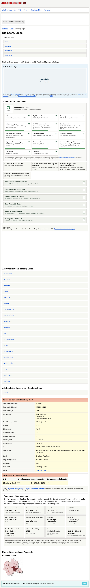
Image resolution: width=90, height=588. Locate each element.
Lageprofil (7, 46)
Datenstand (8, 55)
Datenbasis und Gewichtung (67, 157)
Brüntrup (7, 285)
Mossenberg (8, 351)
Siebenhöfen (8, 363)
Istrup (6, 333)
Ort (19, 10)
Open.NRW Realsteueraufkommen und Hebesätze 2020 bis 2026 (26, 488)
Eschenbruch (9, 309)
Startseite (5, 29)
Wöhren (7, 381)
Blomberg (7, 279)
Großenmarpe (9, 315)
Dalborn (7, 297)
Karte (6, 41)
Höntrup (7, 327)
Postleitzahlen (36, 10)
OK (84, 584)
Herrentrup (8, 321)
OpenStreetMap (15, 94)
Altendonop (8, 273)
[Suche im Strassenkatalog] (45, 17)
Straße (25, 10)
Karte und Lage (41, 470)
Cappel (6, 291)
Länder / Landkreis (9, 10)
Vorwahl (47, 10)
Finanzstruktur (8, 51)
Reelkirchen (8, 357)
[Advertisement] (45, 249)
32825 (6, 393)
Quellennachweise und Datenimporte (64, 229)
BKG (79, 94)
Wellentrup (8, 375)
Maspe (6, 345)
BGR (51, 96)
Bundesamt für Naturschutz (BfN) (27, 96)
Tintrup (6, 369)
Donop (6, 303)
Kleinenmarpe (9, 339)
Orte (11, 29)
